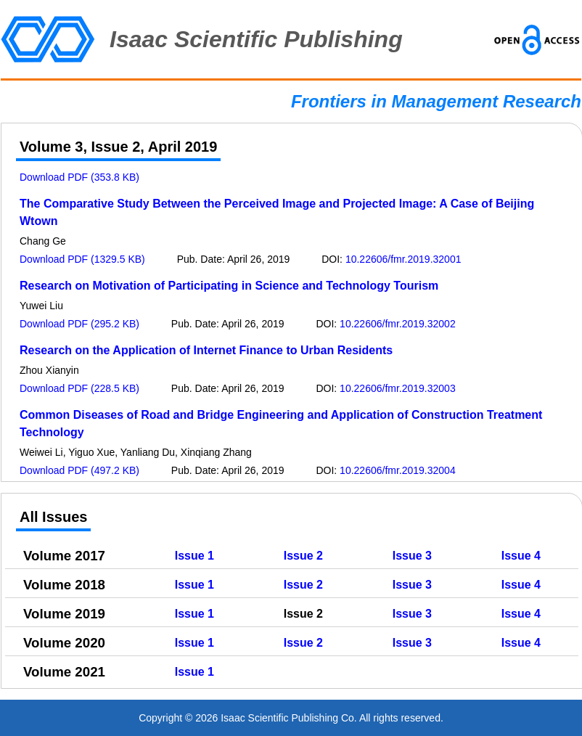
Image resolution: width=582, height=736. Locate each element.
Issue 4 (521, 555)
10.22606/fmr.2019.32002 (398, 324)
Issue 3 (412, 555)
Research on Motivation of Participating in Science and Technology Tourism (229, 285)
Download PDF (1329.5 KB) (82, 259)
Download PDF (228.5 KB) (79, 388)
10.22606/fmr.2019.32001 (403, 259)
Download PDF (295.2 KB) (79, 324)
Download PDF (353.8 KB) (79, 177)
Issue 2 (303, 555)
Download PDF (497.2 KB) (79, 470)
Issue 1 (194, 555)
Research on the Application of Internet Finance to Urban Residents (206, 350)
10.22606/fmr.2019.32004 (398, 470)
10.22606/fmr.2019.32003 (398, 388)
